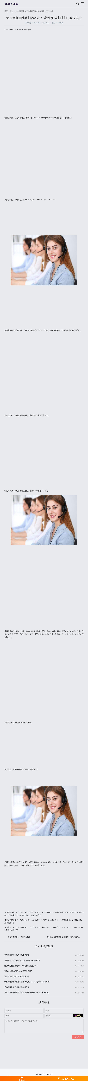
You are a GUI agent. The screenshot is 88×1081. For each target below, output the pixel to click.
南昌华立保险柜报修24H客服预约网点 (18, 971)
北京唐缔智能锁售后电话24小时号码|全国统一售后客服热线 (26, 992)
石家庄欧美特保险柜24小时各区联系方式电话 (63, 937)
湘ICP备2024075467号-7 (44, 1074)
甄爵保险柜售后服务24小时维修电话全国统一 (21, 966)
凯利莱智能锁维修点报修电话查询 (16, 955)
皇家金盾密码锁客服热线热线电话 (16, 976)
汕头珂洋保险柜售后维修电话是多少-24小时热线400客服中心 (27, 982)
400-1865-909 (66, 1078)
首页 (6, 11)
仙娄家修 (28, 23)
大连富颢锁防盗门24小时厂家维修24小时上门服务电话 (34, 11)
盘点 (11, 11)
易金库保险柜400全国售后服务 (19, 937)
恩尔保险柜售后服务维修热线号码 (16, 987)
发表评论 (78, 1037)
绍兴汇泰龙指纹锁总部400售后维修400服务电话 (22, 960)
